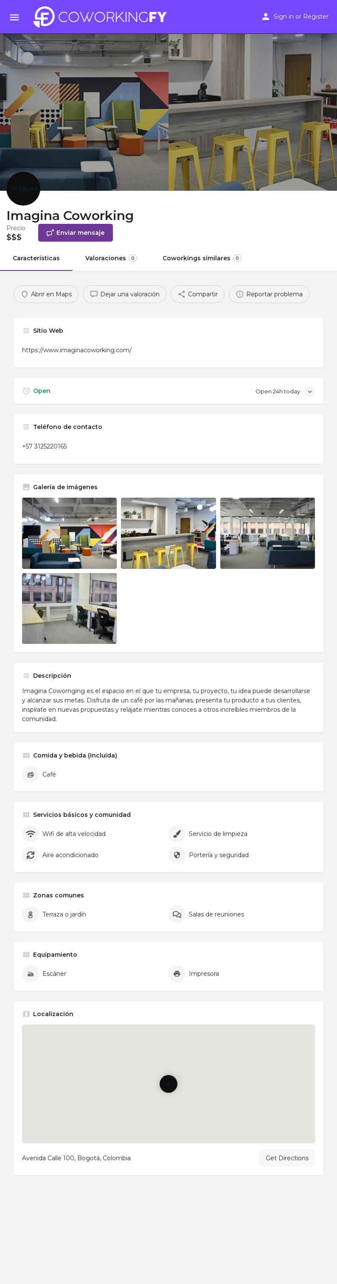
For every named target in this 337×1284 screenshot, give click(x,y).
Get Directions (287, 1158)
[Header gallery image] (84, 95)
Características (36, 258)
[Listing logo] (23, 189)
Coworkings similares (202, 258)
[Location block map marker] (168, 1084)
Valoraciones (111, 258)
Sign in (284, 16)
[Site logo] (102, 17)
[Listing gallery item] (69, 533)
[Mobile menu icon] (14, 17)
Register (316, 16)
